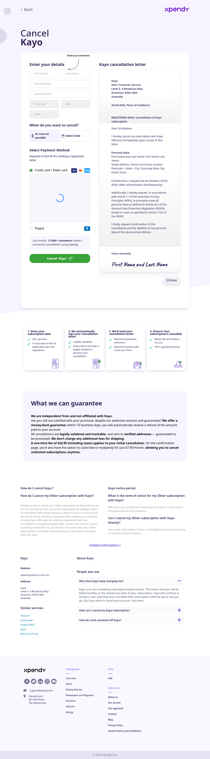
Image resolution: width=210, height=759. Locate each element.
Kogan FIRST (27, 624)
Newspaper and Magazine (80, 695)
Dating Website (74, 689)
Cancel (60, 258)
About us (113, 697)
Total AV (25, 615)
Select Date (71, 135)
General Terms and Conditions (124, 731)
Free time (71, 678)
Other (69, 684)
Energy (69, 712)
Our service (114, 702)
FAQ (110, 678)
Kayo (23, 629)
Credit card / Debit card (51, 170)
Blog (110, 719)
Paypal (39, 228)
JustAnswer (26, 620)
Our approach (115, 708)
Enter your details (46, 64)
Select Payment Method (49, 150)
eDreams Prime (29, 633)
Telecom (70, 706)
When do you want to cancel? (54, 125)
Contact (112, 714)
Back (26, 9)
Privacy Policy (115, 725)
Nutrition (71, 700)
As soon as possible (40, 135)
